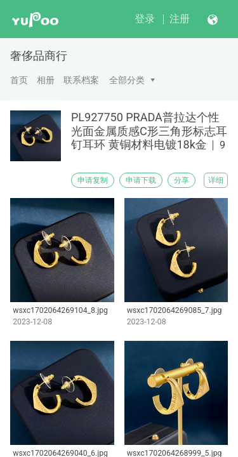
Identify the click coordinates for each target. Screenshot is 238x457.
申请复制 (92, 180)
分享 (181, 180)
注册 (179, 19)
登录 (145, 19)
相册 (46, 80)
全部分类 (127, 80)
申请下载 (141, 180)
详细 (215, 180)
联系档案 (81, 80)
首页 (19, 80)
